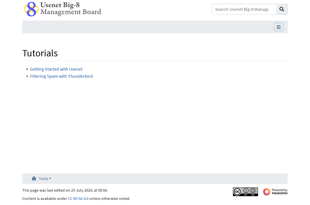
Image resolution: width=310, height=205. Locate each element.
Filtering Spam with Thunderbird (61, 76)
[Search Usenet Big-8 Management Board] (244, 9)
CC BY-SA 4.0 (78, 198)
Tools (43, 178)
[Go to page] (282, 9)
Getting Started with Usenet (56, 69)
